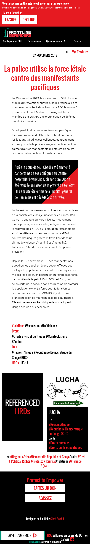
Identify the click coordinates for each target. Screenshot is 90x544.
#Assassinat (33, 325)
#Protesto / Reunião (43, 461)
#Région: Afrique (22, 352)
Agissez (45, 498)
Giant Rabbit (57, 519)
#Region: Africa (20, 457)
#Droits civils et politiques (28, 336)
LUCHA (24, 363)
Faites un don (34, 41)
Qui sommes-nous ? (55, 41)
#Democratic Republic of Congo (50, 457)
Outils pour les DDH (12, 41)
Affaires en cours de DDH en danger (67, 537)
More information (12, 13)
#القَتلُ (45, 465)
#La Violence (49, 325)
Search (77, 41)
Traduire (82, 51)
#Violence (75, 461)
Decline (28, 19)
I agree (10, 19)
